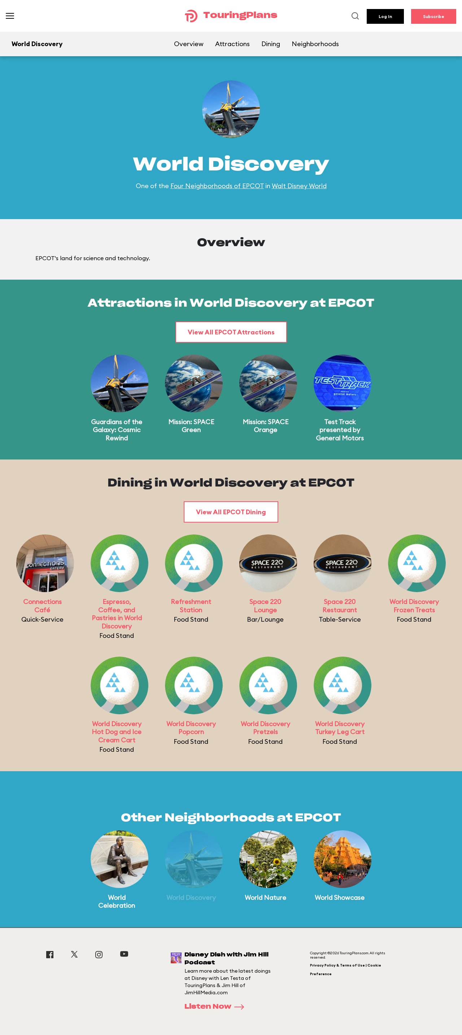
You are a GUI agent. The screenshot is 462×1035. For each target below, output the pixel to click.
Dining (270, 44)
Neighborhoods (315, 44)
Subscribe (433, 16)
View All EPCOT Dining (231, 512)
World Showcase (340, 897)
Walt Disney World (299, 186)
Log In (385, 16)
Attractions (232, 44)
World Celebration (116, 901)
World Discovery (191, 897)
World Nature (265, 897)
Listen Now (216, 1007)
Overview (189, 44)
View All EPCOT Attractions (231, 332)
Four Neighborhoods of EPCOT (217, 186)
